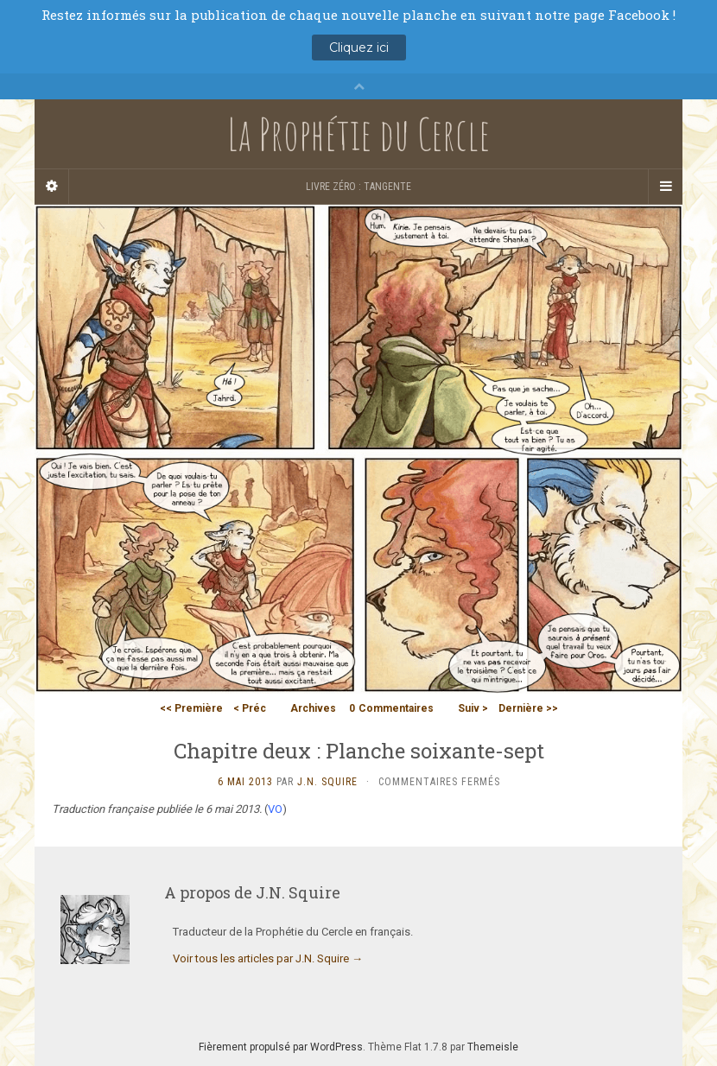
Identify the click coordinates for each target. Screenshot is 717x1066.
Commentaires (391, 708)
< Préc (249, 708)
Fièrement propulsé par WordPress (281, 1047)
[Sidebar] (52, 186)
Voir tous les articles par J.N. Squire (268, 958)
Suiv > (473, 708)
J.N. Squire (327, 782)
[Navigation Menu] (665, 186)
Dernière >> (528, 708)
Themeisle (492, 1047)
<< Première (191, 708)
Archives (313, 708)
